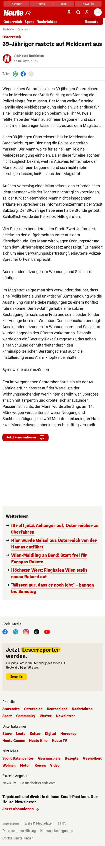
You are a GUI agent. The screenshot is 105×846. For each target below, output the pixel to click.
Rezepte (72, 758)
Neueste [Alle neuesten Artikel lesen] (91, 21)
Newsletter (65, 716)
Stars (7, 734)
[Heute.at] (14, 13)
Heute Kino (38, 741)
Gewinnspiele (49, 758)
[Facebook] (23, 74)
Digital (50, 734)
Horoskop (68, 734)
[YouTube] (47, 631)
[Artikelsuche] (78, 12)
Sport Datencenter (18, 758)
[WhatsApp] (15, 74)
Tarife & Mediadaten (38, 823)
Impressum (10, 823)
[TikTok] (36, 631)
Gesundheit (92, 758)
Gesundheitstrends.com (38, 783)
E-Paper (16, 4)
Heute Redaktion (31, 56)
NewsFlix (88, 4)
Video (55, 765)
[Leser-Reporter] (69, 12)
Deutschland (57, 709)
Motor (25, 765)
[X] (15, 631)
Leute (20, 734)
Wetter (46, 716)
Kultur (35, 734)
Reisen (40, 765)
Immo (41, 4)
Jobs (63, 4)
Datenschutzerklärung (19, 830)
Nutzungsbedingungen (56, 830)
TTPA (62, 823)
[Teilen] (31, 74)
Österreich (13, 21)
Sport (29, 21)
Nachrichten (47, 21)
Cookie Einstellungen (17, 838)
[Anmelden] (87, 12)
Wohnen (9, 765)
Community (25, 716)
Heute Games (13, 741)
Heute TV (59, 741)
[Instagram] (26, 631)
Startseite (8, 29)
